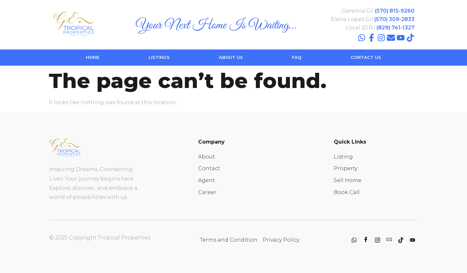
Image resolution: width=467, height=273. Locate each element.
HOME (92, 57)
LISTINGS (159, 57)
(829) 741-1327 (395, 28)
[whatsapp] (354, 240)
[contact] (389, 240)
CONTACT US (366, 57)
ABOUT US (231, 57)
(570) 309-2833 (394, 19)
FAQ (296, 57)
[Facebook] (365, 240)
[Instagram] (377, 240)
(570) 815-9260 (394, 11)
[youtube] (412, 240)
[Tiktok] (400, 240)
